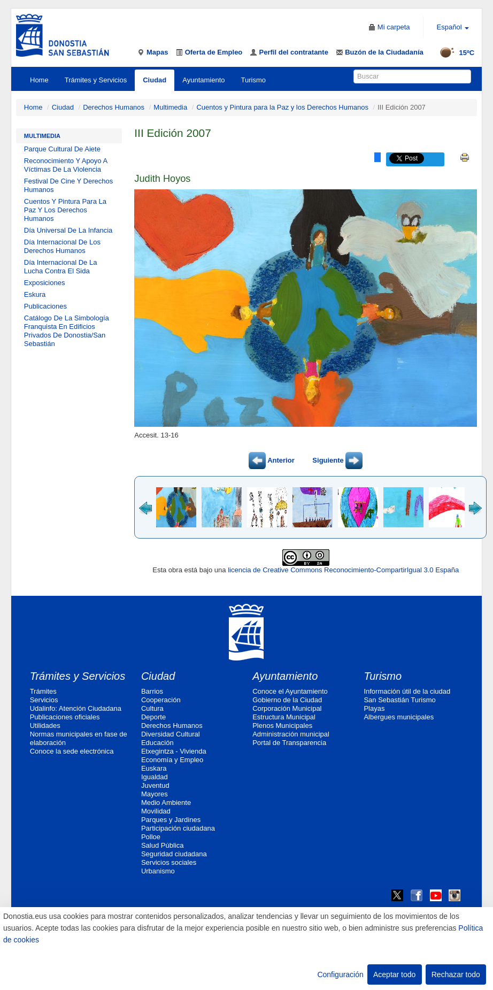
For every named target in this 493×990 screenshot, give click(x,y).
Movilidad (156, 811)
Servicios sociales (168, 862)
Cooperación (161, 700)
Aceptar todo (394, 974)
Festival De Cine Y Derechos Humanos (68, 185)
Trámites (43, 691)
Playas (374, 708)
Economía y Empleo (172, 760)
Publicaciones (45, 306)
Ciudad (154, 80)
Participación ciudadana (178, 828)
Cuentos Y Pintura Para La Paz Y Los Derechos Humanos (65, 209)
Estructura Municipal (283, 717)
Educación (157, 743)
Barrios (152, 691)
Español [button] (453, 27)
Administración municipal (290, 734)
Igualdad (154, 777)
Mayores (154, 794)
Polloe (150, 837)
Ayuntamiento (203, 80)
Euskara (154, 768)
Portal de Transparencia (289, 743)
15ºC (454, 53)
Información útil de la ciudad (407, 691)
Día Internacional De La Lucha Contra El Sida (60, 266)
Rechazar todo (456, 974)
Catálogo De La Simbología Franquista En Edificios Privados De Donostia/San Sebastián (66, 331)
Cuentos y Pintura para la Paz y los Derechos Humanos (282, 107)
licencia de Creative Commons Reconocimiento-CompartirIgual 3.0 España (343, 570)
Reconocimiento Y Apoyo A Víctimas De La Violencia (65, 165)
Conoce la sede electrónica (72, 751)
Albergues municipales (399, 717)
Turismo (253, 80)
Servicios (44, 700)
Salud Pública (162, 845)
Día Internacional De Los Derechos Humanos (62, 246)
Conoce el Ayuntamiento (290, 691)
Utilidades (45, 726)
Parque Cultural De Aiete (62, 149)
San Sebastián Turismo (399, 700)
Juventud (155, 785)
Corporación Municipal (286, 708)
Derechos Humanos (113, 107)
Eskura (34, 294)
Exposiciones (44, 283)
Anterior (272, 460)
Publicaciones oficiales (65, 717)
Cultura (152, 708)
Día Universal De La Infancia (68, 230)
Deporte (153, 717)
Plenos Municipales (282, 726)
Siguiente (337, 460)
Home (39, 80)
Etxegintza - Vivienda (173, 751)
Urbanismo (158, 871)
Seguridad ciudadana (174, 854)
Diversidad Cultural (170, 734)
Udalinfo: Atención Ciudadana (75, 708)
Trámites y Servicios (96, 80)
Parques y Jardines (171, 820)
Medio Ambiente (166, 803)
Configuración (340, 974)
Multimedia (170, 107)
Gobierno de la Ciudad (287, 700)
